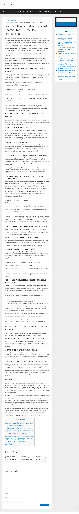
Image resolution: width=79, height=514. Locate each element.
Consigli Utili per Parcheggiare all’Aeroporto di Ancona (19, 438)
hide (24, 419)
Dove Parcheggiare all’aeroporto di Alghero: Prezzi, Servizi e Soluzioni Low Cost (67, 43)
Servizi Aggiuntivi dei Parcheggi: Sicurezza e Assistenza (19, 436)
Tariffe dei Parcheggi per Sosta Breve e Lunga (17, 431)
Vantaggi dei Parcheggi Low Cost (15, 425)
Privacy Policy (67, 512)
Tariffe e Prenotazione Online (14, 427)
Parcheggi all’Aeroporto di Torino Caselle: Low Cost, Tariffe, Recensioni (42, 457)
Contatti (58, 11)
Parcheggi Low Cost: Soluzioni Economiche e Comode (19, 423)
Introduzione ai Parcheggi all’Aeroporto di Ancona (18, 422)
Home (5, 11)
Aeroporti (30, 11)
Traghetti (20, 11)
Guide (12, 11)
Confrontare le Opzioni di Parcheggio (16, 441)
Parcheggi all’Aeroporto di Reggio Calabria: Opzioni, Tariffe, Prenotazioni (66, 49)
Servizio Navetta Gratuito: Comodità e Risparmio (19, 428)
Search (66, 24)
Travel (39, 11)
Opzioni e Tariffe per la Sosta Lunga (16, 435)
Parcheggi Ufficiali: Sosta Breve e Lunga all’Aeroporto (19, 430)
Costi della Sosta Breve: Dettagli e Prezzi (17, 433)
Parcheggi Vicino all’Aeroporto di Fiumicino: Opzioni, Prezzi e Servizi (10, 458)
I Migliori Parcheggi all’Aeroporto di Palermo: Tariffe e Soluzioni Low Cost (67, 55)
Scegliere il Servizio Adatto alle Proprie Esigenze (19, 443)
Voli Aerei (8, 4)
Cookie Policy (59, 512)
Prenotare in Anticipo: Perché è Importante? (18, 439)
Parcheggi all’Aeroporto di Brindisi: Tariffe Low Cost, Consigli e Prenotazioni (26, 458)
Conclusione (8, 444)
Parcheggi (48, 11)
